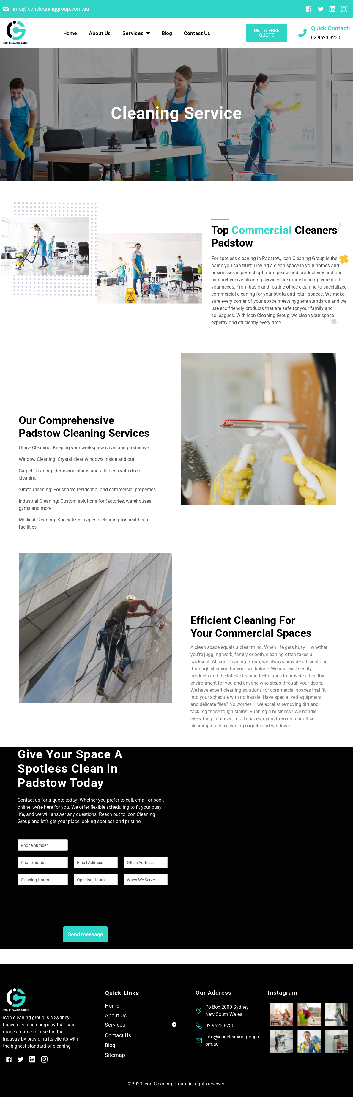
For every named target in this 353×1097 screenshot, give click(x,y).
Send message (85, 934)
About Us (100, 33)
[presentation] (63, 913)
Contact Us (197, 33)
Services (136, 33)
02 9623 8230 (325, 37)
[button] (140, 1026)
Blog (167, 33)
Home (70, 33)
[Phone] (42, 862)
